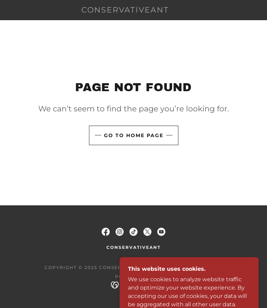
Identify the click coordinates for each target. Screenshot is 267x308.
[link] (125, 10)
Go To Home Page (133, 135)
